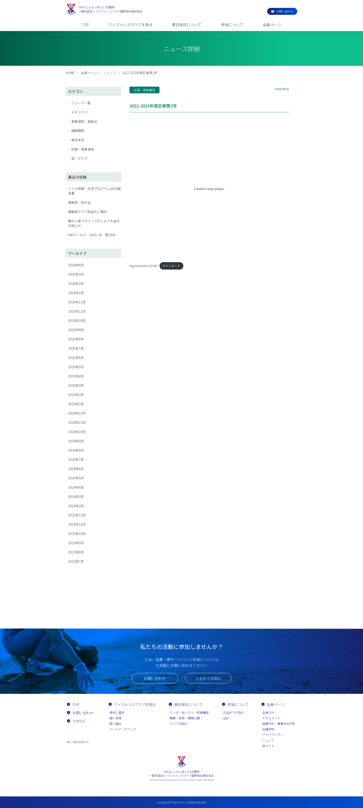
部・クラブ (79, 158)
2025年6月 (76, 357)
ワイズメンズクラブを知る (130, 24)
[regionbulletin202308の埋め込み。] (209, 188)
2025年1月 (76, 404)
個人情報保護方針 (78, 742)
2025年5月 (76, 367)
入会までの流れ (208, 678)
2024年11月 (77, 422)
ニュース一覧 (81, 103)
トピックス (79, 112)
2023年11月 (77, 524)
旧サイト (268, 746)
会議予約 (268, 729)
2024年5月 (76, 478)
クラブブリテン (272, 735)
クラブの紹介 (179, 723)
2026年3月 (76, 274)
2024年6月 (76, 468)
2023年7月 (76, 561)
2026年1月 (76, 292)
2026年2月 (76, 283)
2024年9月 (76, 441)
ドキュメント (271, 718)
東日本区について (187, 24)
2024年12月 (77, 413)
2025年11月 (77, 311)
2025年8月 (76, 339)
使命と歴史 (117, 712)
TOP (85, 24)
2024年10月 (77, 431)
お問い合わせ (284, 11)
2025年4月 (76, 376)
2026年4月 (76, 265)
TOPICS (78, 721)
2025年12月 (77, 302)
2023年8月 (76, 552)
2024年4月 (76, 487)
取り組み (116, 723)
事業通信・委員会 (84, 121)
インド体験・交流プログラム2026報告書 (94, 190)
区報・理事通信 (82, 149)
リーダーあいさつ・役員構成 (189, 712)
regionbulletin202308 (143, 266)
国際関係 (77, 130)
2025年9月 (76, 329)
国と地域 (116, 718)
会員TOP (268, 712)
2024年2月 (76, 505)
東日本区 (77, 140)
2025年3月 (76, 385)
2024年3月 (76, 496)
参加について (232, 24)
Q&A (226, 718)
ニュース (268, 740)
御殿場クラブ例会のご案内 (87, 211)
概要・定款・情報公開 (185, 718)
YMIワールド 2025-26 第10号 (91, 235)
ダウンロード (171, 266)
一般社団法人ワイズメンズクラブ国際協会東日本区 (110, 9)
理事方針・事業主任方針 (278, 723)
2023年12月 (77, 515)
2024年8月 (76, 450)
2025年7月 (76, 348)
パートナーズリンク (123, 729)
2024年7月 (76, 459)
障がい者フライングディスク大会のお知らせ (94, 223)
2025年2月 (76, 394)
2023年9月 (76, 543)
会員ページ (272, 24)
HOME (70, 72)
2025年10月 (77, 320)
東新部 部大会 (79, 202)
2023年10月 (77, 533)
